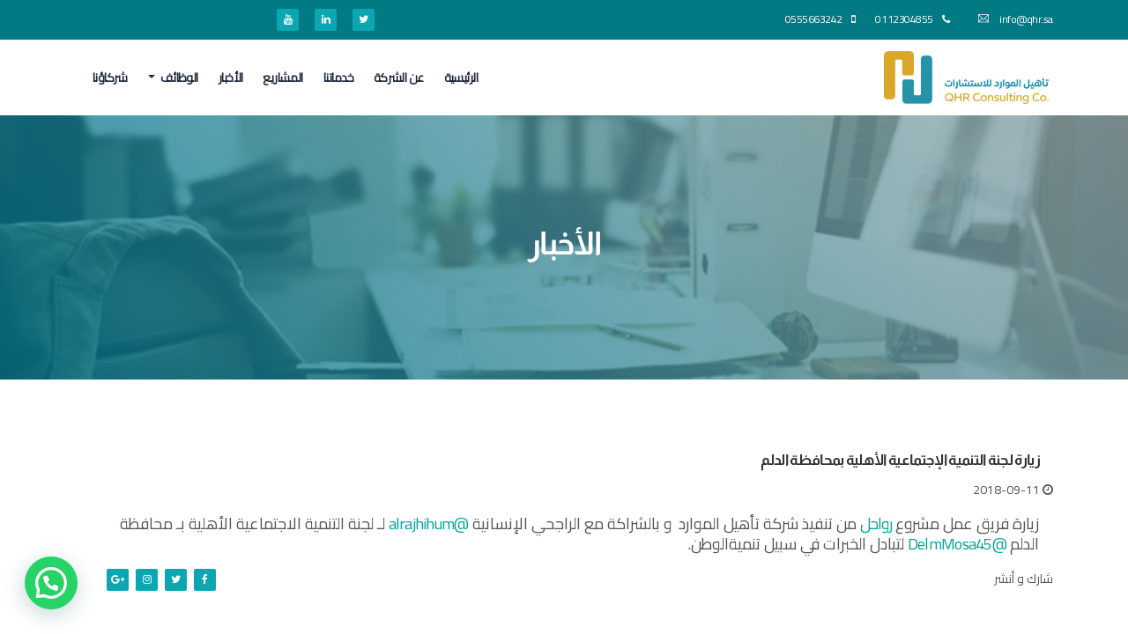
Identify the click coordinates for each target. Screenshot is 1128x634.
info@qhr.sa (1015, 19)
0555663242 (820, 19)
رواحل (876, 523)
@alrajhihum (429, 523)
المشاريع (283, 77)
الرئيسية (461, 77)
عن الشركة (399, 77)
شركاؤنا (110, 77)
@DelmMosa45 (957, 543)
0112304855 (912, 19)
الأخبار (231, 77)
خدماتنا (338, 77)
